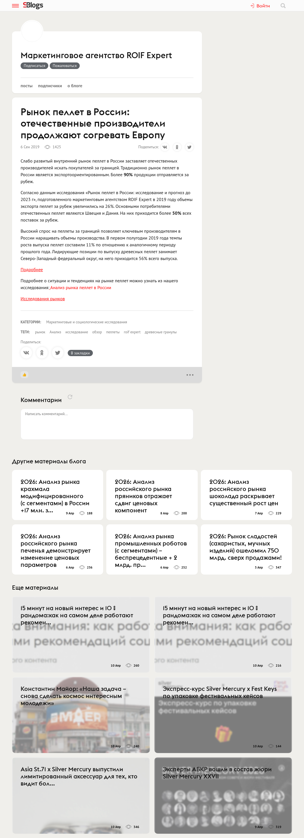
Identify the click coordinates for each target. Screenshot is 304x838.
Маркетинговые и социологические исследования (86, 322)
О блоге (74, 85)
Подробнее (32, 269)
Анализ (55, 332)
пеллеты (113, 332)
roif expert (132, 332)
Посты (27, 85)
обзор (97, 332)
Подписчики (50, 85)
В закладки (80, 353)
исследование (76, 332)
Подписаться (34, 65)
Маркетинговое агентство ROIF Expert (96, 55)
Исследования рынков (43, 298)
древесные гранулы (161, 332)
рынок (40, 332)
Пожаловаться (65, 65)
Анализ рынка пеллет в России (80, 287)
